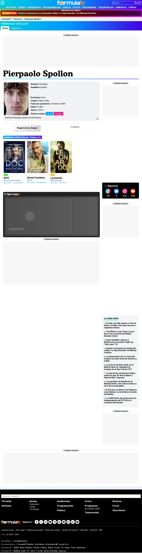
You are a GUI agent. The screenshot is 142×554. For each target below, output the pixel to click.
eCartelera (39, 544)
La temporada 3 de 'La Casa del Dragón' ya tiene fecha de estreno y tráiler (120, 358)
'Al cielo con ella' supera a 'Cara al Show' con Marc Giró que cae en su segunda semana (120, 325)
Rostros (117, 501)
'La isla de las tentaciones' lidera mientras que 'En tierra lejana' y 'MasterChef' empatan (119, 375)
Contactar (93, 530)
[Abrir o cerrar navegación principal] (3, 2)
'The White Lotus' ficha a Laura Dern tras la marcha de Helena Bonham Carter (119, 333)
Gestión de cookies (70, 530)
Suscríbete (118, 510)
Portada (6, 501)
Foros (132, 7)
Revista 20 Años (71, 10)
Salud (50, 547)
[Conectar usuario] (139, 3)
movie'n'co (63, 544)
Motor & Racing (50, 551)
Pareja (36, 547)
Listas (32, 506)
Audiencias (34, 7)
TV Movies (34, 509)
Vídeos (67, 7)
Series (22, 7)
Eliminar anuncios (71, 35)
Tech (32, 551)
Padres (44, 547)
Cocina (57, 547)
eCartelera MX (52, 544)
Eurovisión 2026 (92, 508)
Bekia (16, 547)
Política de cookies (52, 530)
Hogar (67, 547)
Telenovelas (106, 7)
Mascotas (81, 547)
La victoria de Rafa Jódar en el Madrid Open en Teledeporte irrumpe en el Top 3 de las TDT (118, 367)
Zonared (62, 551)
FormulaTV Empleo (26, 544)
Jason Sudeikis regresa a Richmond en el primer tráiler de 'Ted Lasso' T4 (118, 342)
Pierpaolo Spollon (32, 19)
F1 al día (39, 551)
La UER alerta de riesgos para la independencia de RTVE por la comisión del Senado (120, 400)
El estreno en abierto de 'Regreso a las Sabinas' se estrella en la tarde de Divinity (120, 392)
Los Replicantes (20, 541)
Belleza (29, 547)
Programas (89, 7)
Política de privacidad (34, 530)
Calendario (34, 504)
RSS (100, 530)
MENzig (17, 551)
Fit (62, 547)
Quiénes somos (7, 530)
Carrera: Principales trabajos (22, 137)
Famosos (121, 7)
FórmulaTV (6, 19)
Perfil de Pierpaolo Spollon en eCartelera (23, 117)
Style (23, 551)
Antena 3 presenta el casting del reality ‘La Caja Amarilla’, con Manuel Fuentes (49, 13)
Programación (52, 7)
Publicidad (83, 530)
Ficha (5, 28)
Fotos (76, 7)
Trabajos (16, 28)
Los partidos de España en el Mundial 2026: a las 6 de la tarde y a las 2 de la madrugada (120, 383)
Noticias (11, 7)
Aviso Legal (20, 530)
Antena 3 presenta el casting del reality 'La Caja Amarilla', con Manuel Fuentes (120, 350)
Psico (73, 547)
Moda (22, 547)
